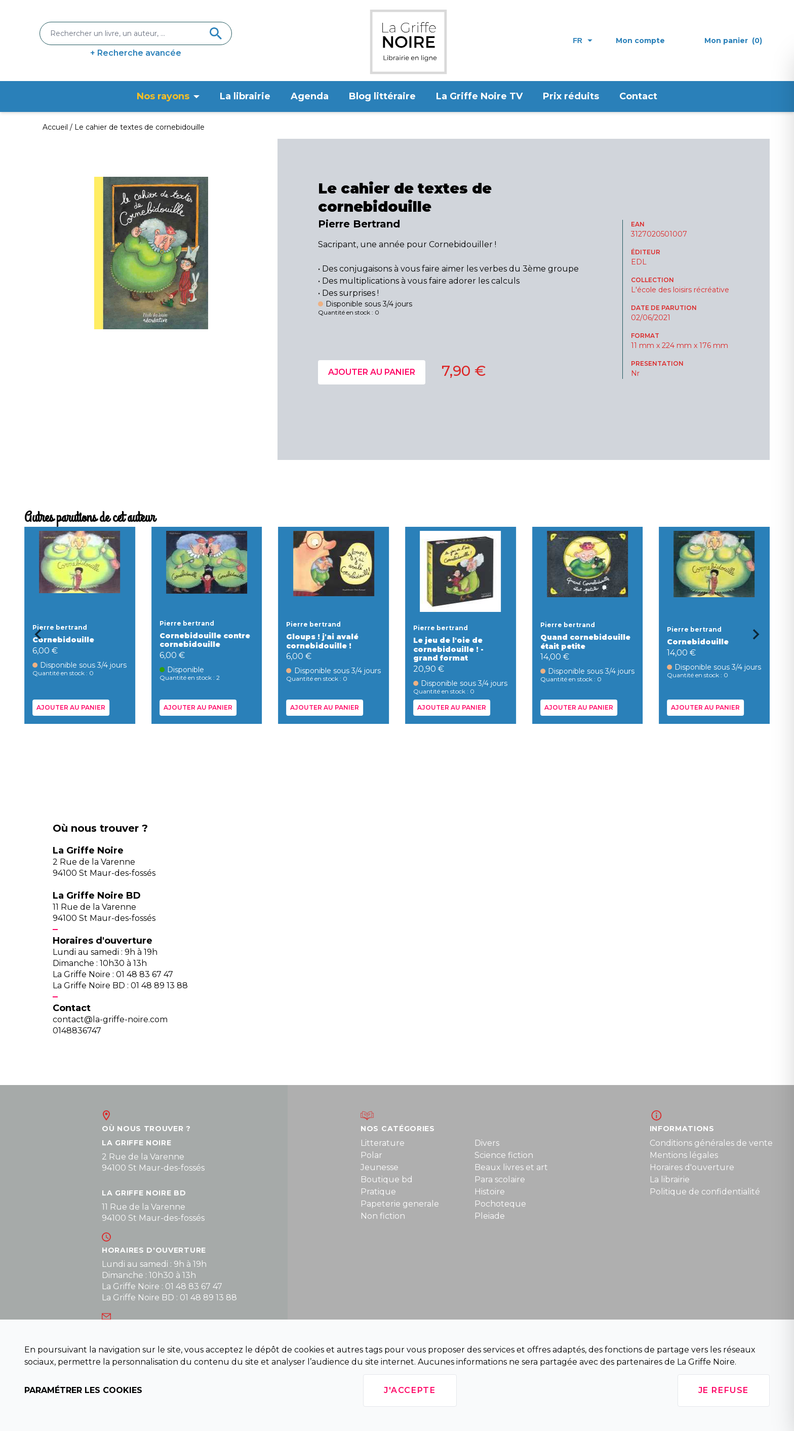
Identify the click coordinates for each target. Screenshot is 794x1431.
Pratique (378, 1191)
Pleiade (489, 1216)
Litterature (383, 1143)
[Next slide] (759, 638)
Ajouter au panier (371, 372)
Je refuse (723, 1390)
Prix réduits (571, 96)
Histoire (489, 1191)
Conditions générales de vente (711, 1143)
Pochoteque (500, 1204)
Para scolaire (499, 1179)
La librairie (245, 96)
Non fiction (383, 1216)
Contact (638, 96)
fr (582, 40)
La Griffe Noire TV (479, 96)
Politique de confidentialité (705, 1191)
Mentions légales (684, 1155)
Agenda (310, 96)
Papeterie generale (400, 1204)
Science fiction (503, 1155)
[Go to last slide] (34, 638)
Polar (371, 1155)
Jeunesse (380, 1167)
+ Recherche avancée (135, 53)
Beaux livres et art (511, 1167)
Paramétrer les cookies (83, 1390)
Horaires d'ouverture (692, 1167)
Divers (486, 1143)
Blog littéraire (382, 96)
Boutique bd (387, 1179)
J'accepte (409, 1390)
